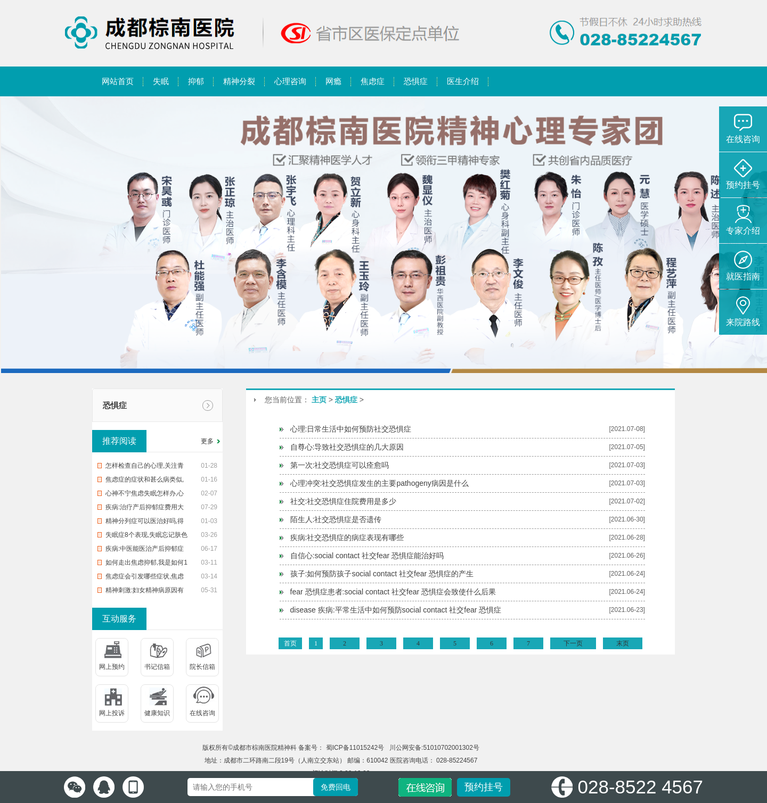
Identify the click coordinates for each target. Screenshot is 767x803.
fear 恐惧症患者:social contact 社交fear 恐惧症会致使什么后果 (393, 591)
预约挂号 (483, 787)
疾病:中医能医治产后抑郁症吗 (144, 550)
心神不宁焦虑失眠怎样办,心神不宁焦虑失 (144, 495)
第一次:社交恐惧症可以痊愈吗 (339, 465)
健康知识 (157, 713)
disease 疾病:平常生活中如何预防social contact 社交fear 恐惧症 (396, 610)
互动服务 (119, 618)
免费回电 (335, 787)
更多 (207, 441)
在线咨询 (202, 713)
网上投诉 (112, 713)
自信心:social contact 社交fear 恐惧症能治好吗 (367, 555)
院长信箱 (202, 666)
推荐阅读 (119, 440)
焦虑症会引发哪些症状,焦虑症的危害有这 (144, 578)
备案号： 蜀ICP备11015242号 (342, 747)
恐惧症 (115, 405)
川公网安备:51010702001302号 (433, 747)
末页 (622, 643)
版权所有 (215, 747)
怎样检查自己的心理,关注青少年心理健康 (144, 467)
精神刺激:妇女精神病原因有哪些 (144, 591)
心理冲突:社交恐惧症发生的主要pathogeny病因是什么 (379, 483)
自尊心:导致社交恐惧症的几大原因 (347, 447)
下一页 (573, 643)
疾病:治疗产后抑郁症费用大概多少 (144, 508)
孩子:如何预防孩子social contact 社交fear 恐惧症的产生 (382, 573)
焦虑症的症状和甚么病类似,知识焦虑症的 (144, 481)
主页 (319, 399)
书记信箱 (157, 666)
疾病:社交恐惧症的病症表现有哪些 (347, 537)
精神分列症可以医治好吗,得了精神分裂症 (144, 522)
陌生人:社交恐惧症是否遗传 (336, 519)
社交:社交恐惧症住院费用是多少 (343, 501)
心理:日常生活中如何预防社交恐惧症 (351, 429)
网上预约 (112, 666)
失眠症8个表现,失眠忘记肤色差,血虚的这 (146, 536)
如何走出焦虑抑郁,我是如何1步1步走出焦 (146, 564)
